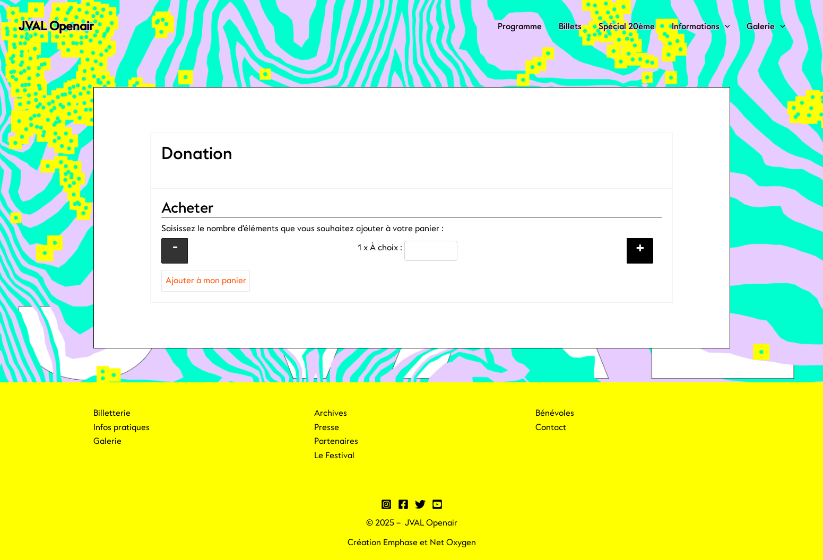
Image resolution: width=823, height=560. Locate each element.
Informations (701, 26)
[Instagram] (386, 504)
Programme (520, 26)
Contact (550, 427)
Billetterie (112, 413)
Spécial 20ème (627, 26)
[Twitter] (420, 504)
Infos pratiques (121, 427)
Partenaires (336, 441)
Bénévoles (554, 413)
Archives (330, 413)
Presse (326, 427)
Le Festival (334, 455)
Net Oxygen (453, 542)
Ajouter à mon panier (206, 280)
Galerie (766, 26)
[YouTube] (437, 504)
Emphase (400, 542)
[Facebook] (403, 504)
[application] (725, 26)
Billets (570, 26)
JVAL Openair (56, 26)
